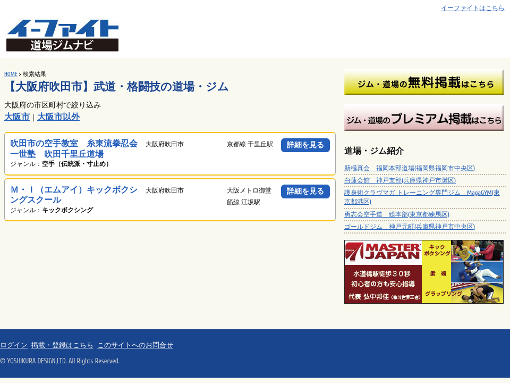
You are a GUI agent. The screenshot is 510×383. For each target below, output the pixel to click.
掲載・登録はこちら (62, 345)
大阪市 (17, 117)
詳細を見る (305, 144)
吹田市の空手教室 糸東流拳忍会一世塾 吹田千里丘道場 (74, 148)
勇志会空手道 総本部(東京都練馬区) (396, 214)
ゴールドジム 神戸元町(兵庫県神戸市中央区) (409, 226)
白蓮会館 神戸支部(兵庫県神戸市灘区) (400, 180)
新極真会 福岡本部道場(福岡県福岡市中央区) (409, 168)
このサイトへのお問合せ (135, 345)
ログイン (14, 345)
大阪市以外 (58, 117)
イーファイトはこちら (473, 8)
